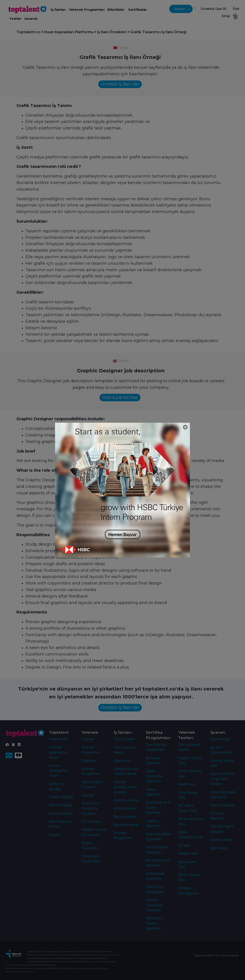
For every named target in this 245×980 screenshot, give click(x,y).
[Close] (185, 427)
